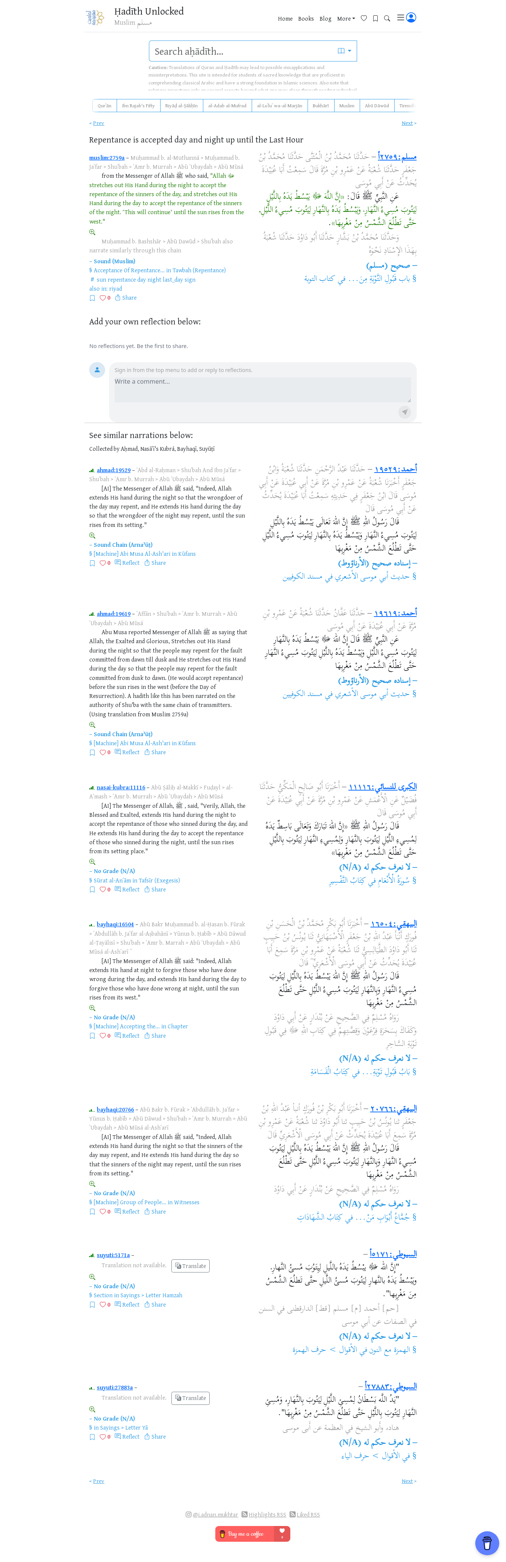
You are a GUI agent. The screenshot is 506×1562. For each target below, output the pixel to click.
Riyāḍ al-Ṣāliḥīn (181, 105)
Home (285, 18)
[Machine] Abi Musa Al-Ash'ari (132, 553)
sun (101, 279)
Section (103, 1294)
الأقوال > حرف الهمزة (325, 1350)
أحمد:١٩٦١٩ (395, 613)
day (141, 279)
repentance (122, 279)
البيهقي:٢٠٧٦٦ (393, 1109)
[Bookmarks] (378, 17)
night (154, 279)
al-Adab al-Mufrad (227, 105)
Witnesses (187, 1201)
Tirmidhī (408, 105)
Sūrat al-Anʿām (112, 880)
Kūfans (187, 553)
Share (129, 297)
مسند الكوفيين (302, 577)
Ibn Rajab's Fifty (138, 105)
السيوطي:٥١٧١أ (393, 1254)
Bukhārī (321, 105)
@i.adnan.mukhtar (215, 1514)
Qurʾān (104, 105)
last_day (173, 279)
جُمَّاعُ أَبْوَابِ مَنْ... (382, 1218)
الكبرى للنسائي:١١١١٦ (382, 787)
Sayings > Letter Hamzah (151, 1294)
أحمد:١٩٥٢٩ (395, 469)
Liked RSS (308, 1514)
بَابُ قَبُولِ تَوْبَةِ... (386, 1072)
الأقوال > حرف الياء (371, 1456)
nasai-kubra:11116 (121, 787)
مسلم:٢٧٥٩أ (397, 157)
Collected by (104, 448)
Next (407, 123)
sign (190, 279)
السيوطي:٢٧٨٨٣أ (391, 1387)
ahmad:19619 (114, 613)
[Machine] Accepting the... (127, 1026)
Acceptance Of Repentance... (129, 270)
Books (306, 18)
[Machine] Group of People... (130, 1201)
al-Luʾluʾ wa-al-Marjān (279, 105)
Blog (326, 18)
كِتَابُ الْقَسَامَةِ (330, 1072)
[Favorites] (366, 17)
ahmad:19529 (114, 469)
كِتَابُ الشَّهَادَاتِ (320, 1218)
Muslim (346, 105)
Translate (190, 1266)
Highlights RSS (267, 1514)
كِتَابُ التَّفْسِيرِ (347, 881)
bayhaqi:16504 (115, 924)
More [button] (344, 18)
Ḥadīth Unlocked (149, 11)
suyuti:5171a (113, 1254)
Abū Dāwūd (377, 105)
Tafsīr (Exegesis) (159, 880)
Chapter (178, 1026)
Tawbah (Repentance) (199, 270)
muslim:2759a (107, 157)
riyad (115, 288)
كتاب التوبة (319, 279)
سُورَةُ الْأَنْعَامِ (393, 881)
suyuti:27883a (115, 1387)
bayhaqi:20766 (115, 1109)
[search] (241, 51)
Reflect (131, 562)
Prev (98, 123)
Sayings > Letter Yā (124, 1427)
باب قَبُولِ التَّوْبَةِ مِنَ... (379, 279)
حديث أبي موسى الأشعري (372, 577)
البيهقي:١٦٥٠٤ (394, 924)
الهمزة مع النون (389, 1350)
